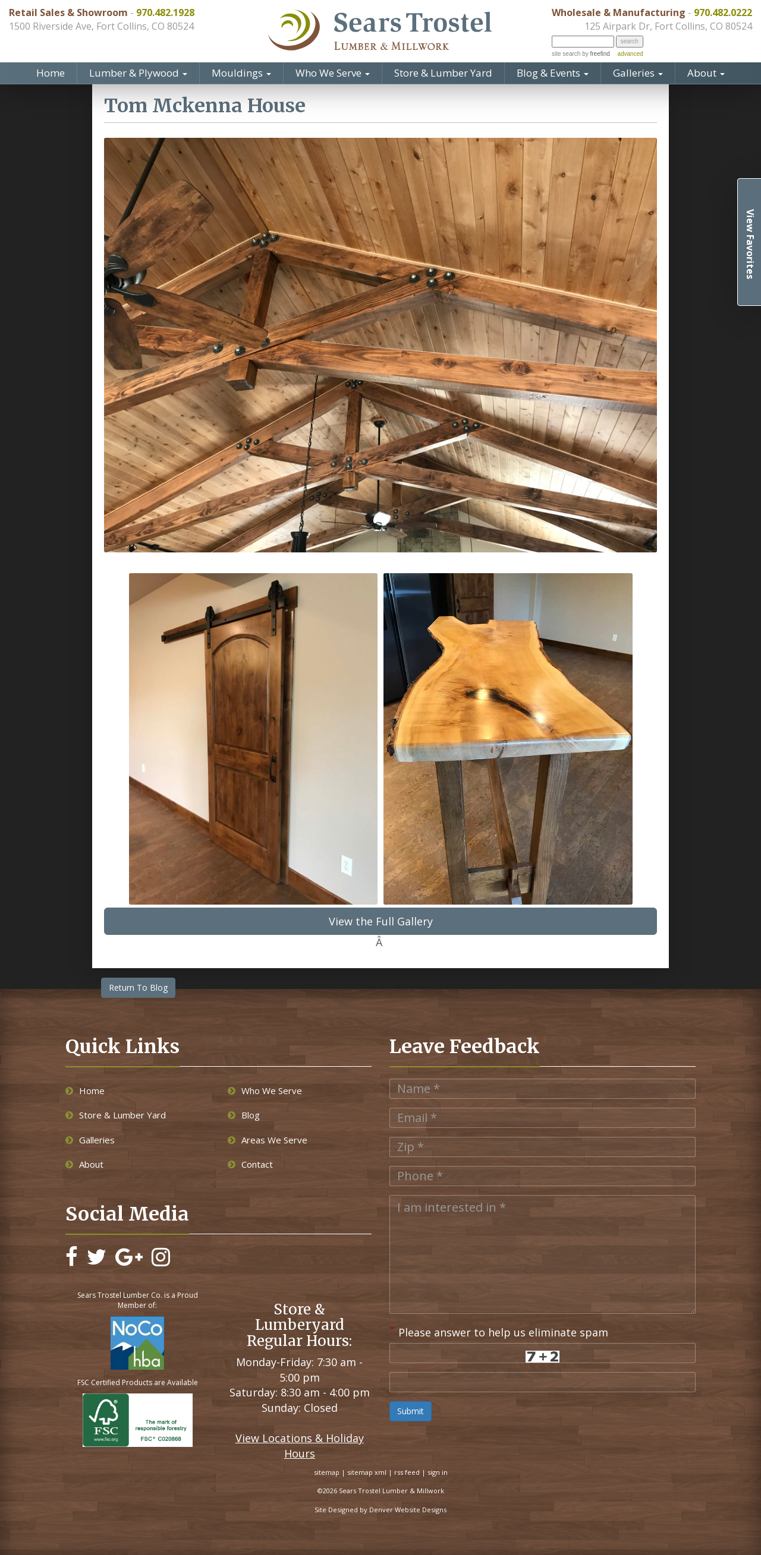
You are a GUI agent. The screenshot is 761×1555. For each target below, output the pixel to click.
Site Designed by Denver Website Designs (380, 1509)
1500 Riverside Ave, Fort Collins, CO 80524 (101, 26)
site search (566, 53)
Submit (410, 1411)
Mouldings (241, 73)
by (594, 53)
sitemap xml (366, 1472)
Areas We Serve (267, 1140)
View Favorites (750, 244)
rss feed (407, 1472)
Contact (250, 1164)
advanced (630, 53)
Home (50, 73)
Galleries (638, 73)
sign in (437, 1472)
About (706, 73)
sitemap (326, 1472)
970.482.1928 (165, 12)
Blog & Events (553, 73)
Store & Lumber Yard (443, 73)
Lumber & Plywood (138, 73)
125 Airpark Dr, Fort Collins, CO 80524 (668, 26)
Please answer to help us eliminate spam (498, 1331)
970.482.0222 (723, 12)
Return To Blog (138, 987)
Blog (244, 1115)
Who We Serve (332, 73)
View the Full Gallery (381, 921)
